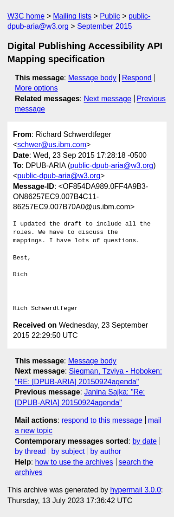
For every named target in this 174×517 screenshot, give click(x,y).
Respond (137, 78)
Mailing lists (72, 16)
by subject (68, 451)
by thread (30, 451)
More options (36, 88)
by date (144, 441)
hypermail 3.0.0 (135, 490)
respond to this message (101, 420)
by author (105, 451)
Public (110, 16)
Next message (107, 99)
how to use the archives (74, 462)
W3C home (26, 16)
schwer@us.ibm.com (51, 145)
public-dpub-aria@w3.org (111, 165)
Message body (92, 78)
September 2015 (104, 26)
